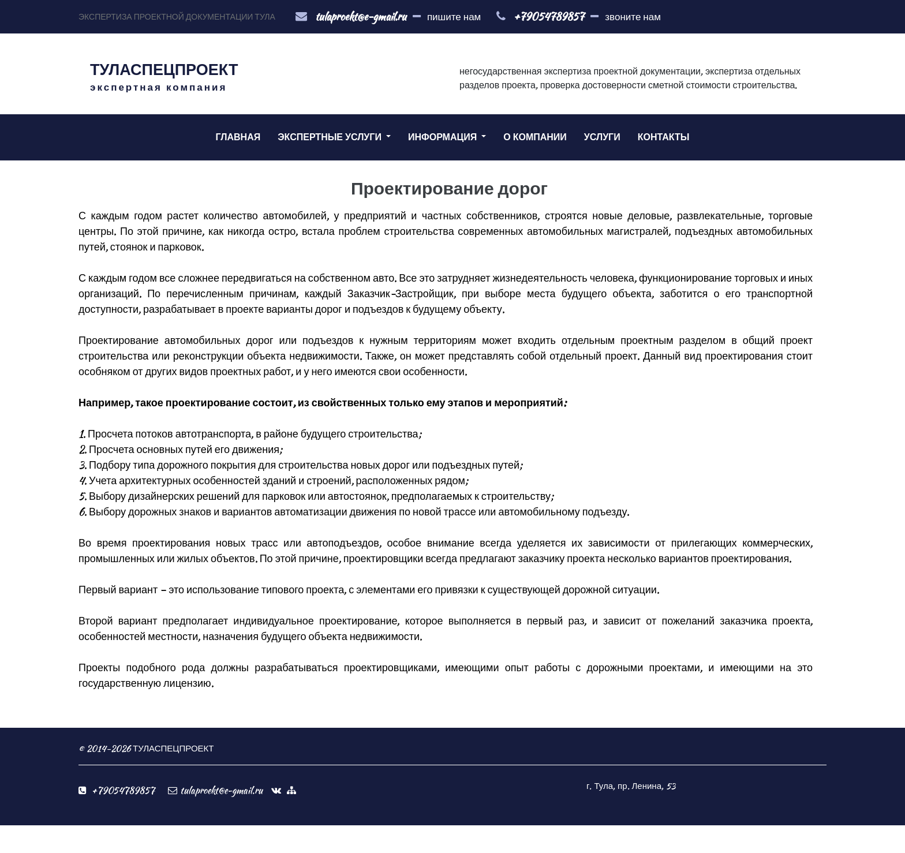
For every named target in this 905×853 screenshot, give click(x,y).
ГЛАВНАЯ (238, 137)
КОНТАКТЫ (664, 137)
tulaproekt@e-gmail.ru (360, 16)
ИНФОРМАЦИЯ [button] (443, 137)
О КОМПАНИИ (535, 137)
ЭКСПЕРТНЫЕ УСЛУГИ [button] (331, 137)
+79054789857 (549, 16)
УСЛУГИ (602, 137)
